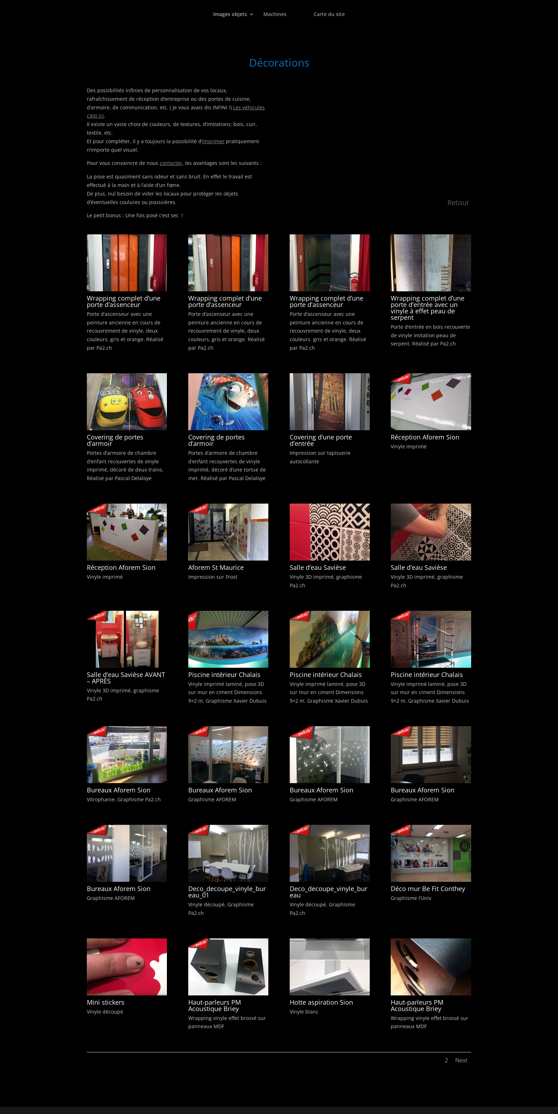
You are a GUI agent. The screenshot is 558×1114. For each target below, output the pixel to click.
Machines (274, 14)
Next (461, 1060)
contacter (171, 163)
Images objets (230, 14)
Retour (458, 202)
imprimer (213, 141)
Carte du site (329, 14)
